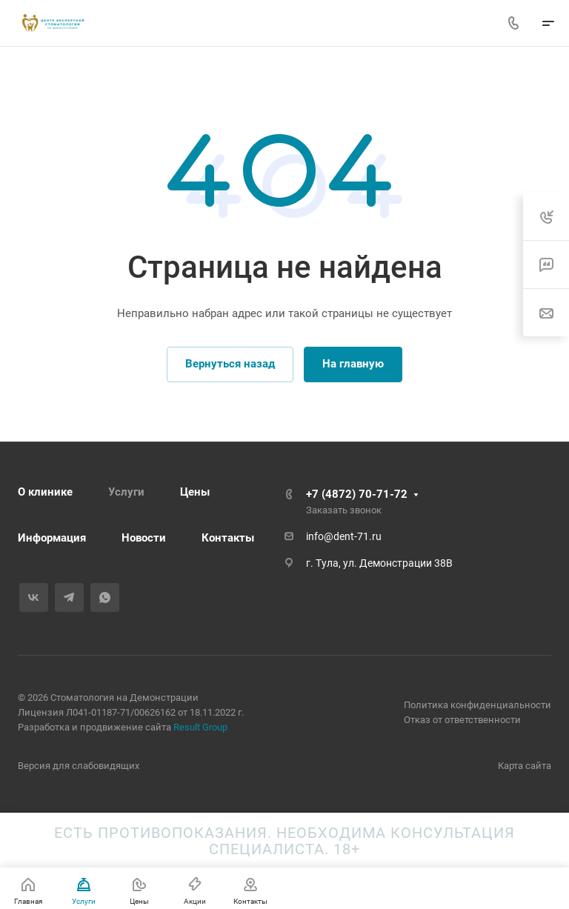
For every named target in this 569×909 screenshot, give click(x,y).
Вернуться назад (230, 363)
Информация (52, 538)
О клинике (45, 492)
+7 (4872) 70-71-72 (356, 494)
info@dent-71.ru (344, 536)
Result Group (200, 727)
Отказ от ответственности (462, 719)
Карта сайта (524, 765)
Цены (195, 492)
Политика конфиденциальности (477, 704)
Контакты (228, 538)
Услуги (126, 492)
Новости (144, 538)
